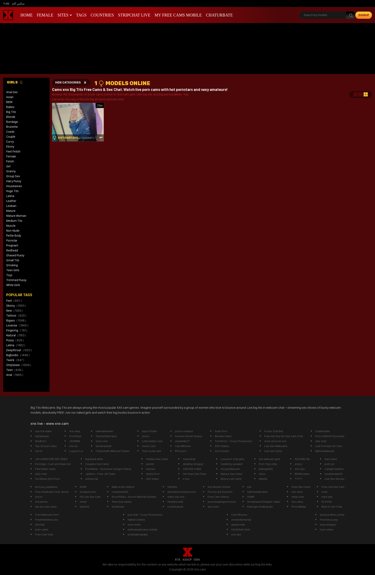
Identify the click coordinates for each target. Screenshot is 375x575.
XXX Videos (222, 446)
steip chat (298, 496)
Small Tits (12, 260)
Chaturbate (219, 15)
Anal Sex (12, 92)
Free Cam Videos (218, 496)
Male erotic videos (123, 486)
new (14, 310)
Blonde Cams (223, 436)
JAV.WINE (74, 441)
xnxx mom (134, 524)
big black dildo (94, 459)
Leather (11, 201)
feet (14, 301)
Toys (9, 275)
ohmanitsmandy (241, 519)
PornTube (75, 436)
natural (16, 335)
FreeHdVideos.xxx (46, 519)
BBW (9, 102)
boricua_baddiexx (46, 486)
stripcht (84, 506)
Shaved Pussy (15, 255)
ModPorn (40, 441)
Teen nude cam (151, 451)
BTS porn (180, 451)
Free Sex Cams (301, 486)
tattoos (16, 315)
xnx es (73, 446)
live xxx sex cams (46, 506)
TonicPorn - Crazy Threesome (233, 441)
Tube (6, 3)
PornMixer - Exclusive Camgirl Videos (108, 469)
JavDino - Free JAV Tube (100, 473)
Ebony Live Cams (231, 478)
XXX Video (152, 478)
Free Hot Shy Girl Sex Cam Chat (283, 436)
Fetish (10, 161)
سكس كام (18, 3)
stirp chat (41, 473)
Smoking (12, 265)
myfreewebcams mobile (142, 529)
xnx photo (41, 501)
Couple (10, 136)
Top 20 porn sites (46, 446)
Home (26, 15)
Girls (15, 82)
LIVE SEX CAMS (192, 469)
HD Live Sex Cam (90, 496)
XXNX (83, 486)
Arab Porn (221, 431)
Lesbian (11, 206)
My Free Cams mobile (178, 15)
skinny (16, 305)
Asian (9, 97)
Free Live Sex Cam (332, 486)
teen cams (41, 529)
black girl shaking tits (260, 506)
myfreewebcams (257, 491)
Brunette (12, 127)
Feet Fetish (13, 151)
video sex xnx (176, 496)
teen (14, 370)
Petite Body (13, 235)
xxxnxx (150, 469)
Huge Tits (12, 191)
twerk (15, 360)
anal (14, 375)
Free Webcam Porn (47, 514)
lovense (17, 325)
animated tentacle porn (181, 491)
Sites (62, 15)
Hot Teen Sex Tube (194, 473)
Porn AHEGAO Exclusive (329, 436)
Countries (102, 15)
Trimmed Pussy (16, 280)
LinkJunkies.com (152, 441)
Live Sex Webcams (275, 446)
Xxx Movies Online (219, 486)
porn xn (329, 464)
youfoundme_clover (332, 514)
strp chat (320, 441)
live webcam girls (269, 459)
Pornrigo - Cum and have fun (53, 464)
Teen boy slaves (122, 501)
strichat (39, 524)
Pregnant (12, 245)
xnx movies (222, 451)
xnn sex (300, 469)
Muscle (10, 226)
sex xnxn (213, 506)
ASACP (187, 559)
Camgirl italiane (334, 469)
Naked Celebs (136, 519)
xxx (249, 486)
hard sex (326, 496)
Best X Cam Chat (331, 506)
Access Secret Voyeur (188, 436)
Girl (8, 166)
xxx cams (297, 501)
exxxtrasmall (103, 446)
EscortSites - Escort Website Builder (134, 496)
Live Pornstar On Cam (328, 446)
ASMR (250, 496)
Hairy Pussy (13, 181)
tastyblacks (42, 436)
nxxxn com (149, 446)
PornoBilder (299, 506)
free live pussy (329, 519)
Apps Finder (149, 431)
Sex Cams (331, 459)
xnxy (324, 491)
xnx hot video (43, 431)
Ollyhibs (172, 486)
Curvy (10, 141)
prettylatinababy (138, 534)
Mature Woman (16, 216)
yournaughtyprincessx (222, 501)
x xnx (186, 478)
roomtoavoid (175, 506)
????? (298, 478)
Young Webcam (230, 469)
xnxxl (83, 501)
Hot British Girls (240, 529)
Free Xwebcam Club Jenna (52, 491)
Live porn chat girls (232, 459)
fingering (16, 330)
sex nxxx (297, 491)
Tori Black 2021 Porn (47, 478)
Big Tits (11, 112)
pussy (15, 340)
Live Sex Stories (334, 478)
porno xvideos (184, 431)
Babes (10, 107)
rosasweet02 (120, 491)
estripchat (91, 478)
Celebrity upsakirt (232, 464)
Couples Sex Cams (97, 464)
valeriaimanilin (104, 431)
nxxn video (326, 529)
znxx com (102, 441)
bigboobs (18, 355)
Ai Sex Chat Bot (273, 431)
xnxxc (298, 464)
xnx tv (38, 496)
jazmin (150, 464)
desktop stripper (193, 464)
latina (15, 345)
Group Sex (13, 176)
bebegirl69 (266, 469)
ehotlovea (118, 506)
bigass (16, 320)
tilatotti (263, 478)
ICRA (197, 559)
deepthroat (19, 350)
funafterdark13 (334, 473)
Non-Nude (12, 230)
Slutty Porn (153, 473)
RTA (177, 559)
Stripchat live (134, 15)
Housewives (14, 186)
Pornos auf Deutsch (220, 491)
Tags (81, 15)
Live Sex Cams (273, 451)
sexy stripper (328, 524)
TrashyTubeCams (106, 436)
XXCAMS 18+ (302, 459)
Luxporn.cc (76, 451)
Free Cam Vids (44, 534)
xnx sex (236, 534)
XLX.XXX (326, 501)
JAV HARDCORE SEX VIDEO (51, 459)
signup (363, 15)
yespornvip (238, 524)
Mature (10, 211)
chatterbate (322, 431)
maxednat (189, 459)
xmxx (262, 473)
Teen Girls (12, 270)
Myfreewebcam (324, 451)
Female (45, 15)
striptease (18, 365)
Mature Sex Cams (231, 473)
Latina (10, 196)
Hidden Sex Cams (157, 459)
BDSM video (302, 473)
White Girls (13, 285)
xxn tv (38, 451)
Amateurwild (175, 501)
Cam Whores (183, 446)
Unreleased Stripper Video (263, 501)
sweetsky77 (182, 441)
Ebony (10, 146)
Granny (11, 171)
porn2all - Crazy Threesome (145, 514)
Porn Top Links (268, 464)
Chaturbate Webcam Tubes (112, 451)
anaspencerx (88, 491)
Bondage (12, 122)
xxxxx (145, 436)
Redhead (12, 250)
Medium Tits (14, 221)
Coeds (10, 132)
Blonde (10, 117)
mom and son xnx (275, 441)
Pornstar (11, 240)
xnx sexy (74, 431)
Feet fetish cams (45, 469)
